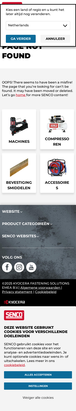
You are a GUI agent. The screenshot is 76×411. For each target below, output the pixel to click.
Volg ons (12, 257)
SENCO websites (19, 236)
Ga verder (21, 39)
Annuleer (55, 39)
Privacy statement (17, 292)
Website (11, 211)
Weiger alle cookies (38, 398)
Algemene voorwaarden (40, 288)
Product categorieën (25, 224)
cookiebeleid (14, 365)
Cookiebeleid (45, 292)
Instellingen (38, 385)
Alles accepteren (38, 374)
